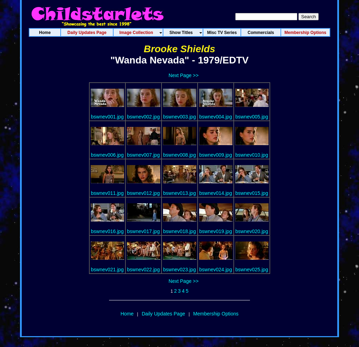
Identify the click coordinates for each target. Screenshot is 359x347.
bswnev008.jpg (179, 155)
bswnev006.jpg (107, 155)
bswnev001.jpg (107, 117)
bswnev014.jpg (215, 193)
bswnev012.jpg (143, 193)
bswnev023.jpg (179, 269)
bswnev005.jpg (251, 117)
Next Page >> (184, 75)
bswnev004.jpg (215, 117)
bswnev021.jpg (107, 269)
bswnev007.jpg (143, 155)
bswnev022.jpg (143, 269)
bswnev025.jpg (251, 269)
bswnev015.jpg (251, 193)
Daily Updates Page (163, 314)
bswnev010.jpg (251, 155)
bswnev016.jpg (107, 231)
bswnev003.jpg (179, 117)
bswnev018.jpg (179, 231)
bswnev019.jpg (215, 231)
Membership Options (215, 314)
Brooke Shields (179, 48)
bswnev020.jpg (251, 231)
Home (127, 314)
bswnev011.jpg (107, 193)
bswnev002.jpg (143, 117)
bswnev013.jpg (179, 193)
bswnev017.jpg (143, 231)
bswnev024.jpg (215, 269)
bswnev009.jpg (215, 155)
